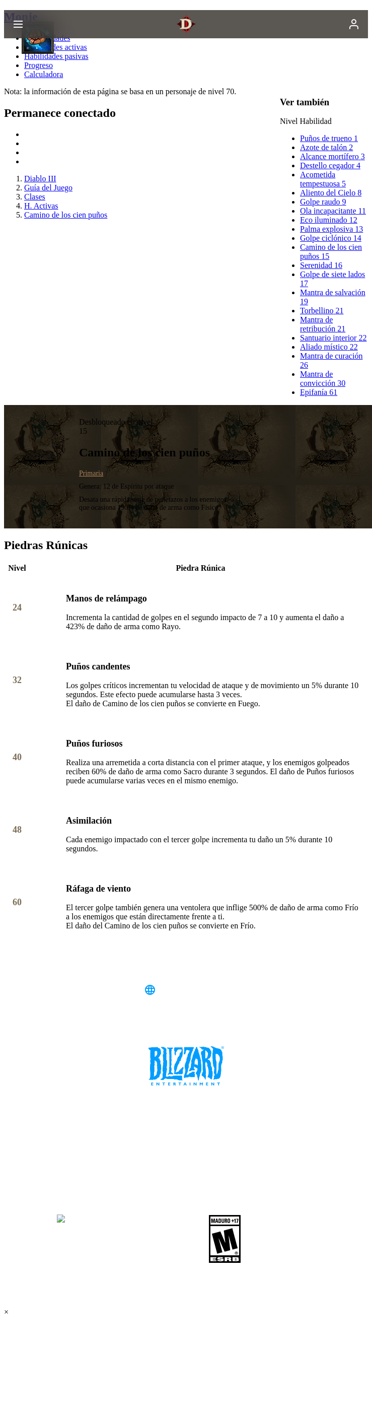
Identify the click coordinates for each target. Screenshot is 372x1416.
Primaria (91, 473)
